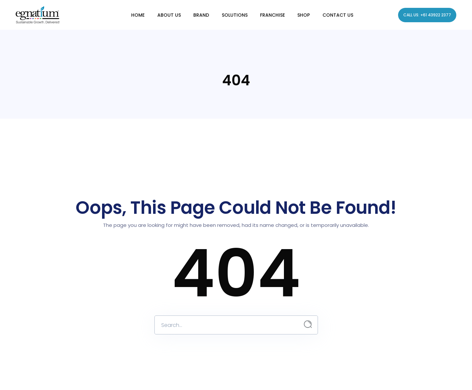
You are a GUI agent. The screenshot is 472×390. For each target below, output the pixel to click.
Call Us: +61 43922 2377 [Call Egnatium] (427, 15)
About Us (169, 14)
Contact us (337, 14)
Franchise (272, 14)
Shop (303, 14)
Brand (201, 14)
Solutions (235, 14)
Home (138, 14)
